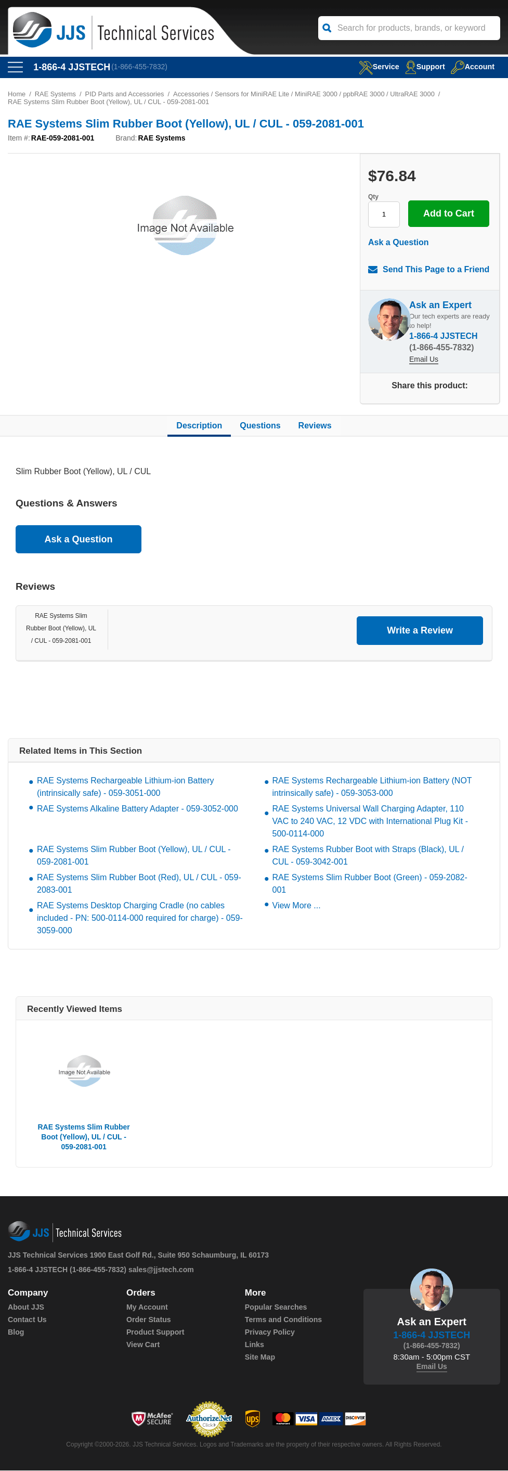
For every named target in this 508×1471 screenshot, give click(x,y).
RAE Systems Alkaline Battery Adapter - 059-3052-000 (137, 809)
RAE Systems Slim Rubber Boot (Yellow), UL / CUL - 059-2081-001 (61, 629)
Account (471, 66)
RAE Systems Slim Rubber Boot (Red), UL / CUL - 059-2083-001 (139, 884)
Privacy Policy (269, 1332)
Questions (260, 426)
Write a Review (420, 631)
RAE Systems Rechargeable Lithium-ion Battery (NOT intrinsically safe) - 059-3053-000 (372, 787)
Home (17, 94)
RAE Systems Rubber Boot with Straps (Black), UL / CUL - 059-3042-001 (368, 856)
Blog (16, 1332)
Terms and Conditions (283, 1320)
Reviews (315, 426)
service (375, 66)
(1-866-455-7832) (140, 67)
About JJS (26, 1307)
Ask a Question (398, 242)
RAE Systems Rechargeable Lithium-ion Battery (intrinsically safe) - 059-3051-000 (125, 787)
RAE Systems (55, 94)
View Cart (143, 1345)
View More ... (296, 906)
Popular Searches (275, 1307)
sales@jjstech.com (161, 1270)
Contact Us (27, 1320)
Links (254, 1345)
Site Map (260, 1357)
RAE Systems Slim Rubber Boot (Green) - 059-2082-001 (369, 884)
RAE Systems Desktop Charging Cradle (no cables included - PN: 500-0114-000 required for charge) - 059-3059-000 (140, 918)
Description (199, 426)
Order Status (148, 1320)
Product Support (155, 1332)
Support (423, 66)
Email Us (423, 360)
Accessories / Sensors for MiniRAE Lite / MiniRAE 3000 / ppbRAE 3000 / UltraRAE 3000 (307, 94)
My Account (146, 1307)
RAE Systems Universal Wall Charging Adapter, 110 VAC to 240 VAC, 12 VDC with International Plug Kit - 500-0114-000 (370, 822)
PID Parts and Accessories (126, 94)
